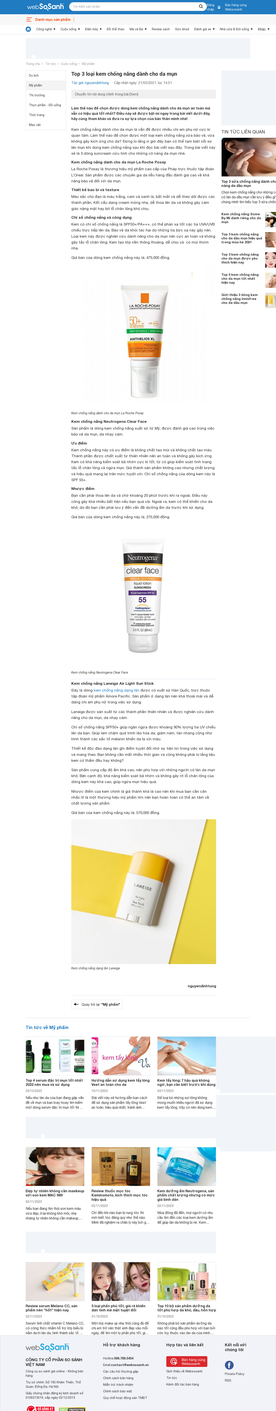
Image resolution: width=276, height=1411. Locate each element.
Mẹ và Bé (136, 29)
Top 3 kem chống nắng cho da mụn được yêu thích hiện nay (240, 258)
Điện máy (91, 29)
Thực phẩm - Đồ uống (45, 105)
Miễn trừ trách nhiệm (118, 1384)
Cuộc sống (68, 29)
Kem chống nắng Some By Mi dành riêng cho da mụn (241, 218)
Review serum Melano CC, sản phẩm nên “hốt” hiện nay (51, 1308)
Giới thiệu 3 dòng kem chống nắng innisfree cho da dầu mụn (239, 299)
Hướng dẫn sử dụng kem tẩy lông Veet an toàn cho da (120, 1082)
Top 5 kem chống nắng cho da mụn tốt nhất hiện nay (240, 278)
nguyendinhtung (202, 986)
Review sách (161, 29)
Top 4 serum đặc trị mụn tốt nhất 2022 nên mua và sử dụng (54, 1082)
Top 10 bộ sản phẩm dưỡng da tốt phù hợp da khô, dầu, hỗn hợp (186, 1308)
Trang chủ (33, 64)
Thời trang (36, 115)
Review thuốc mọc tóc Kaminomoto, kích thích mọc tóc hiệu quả (119, 1195)
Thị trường (37, 95)
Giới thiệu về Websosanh (184, 1371)
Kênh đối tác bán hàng (182, 1384)
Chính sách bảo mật (117, 1391)
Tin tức (50, 64)
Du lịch (34, 75)
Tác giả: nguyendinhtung (90, 83)
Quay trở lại (101, 1004)
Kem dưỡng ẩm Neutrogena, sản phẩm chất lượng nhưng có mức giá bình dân (186, 1195)
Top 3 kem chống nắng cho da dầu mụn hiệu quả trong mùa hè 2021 (241, 238)
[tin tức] (28, 29)
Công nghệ (44, 29)
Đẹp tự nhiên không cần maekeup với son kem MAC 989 (55, 1193)
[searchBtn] (201, 6)
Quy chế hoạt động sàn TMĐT (125, 1398)
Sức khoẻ (182, 29)
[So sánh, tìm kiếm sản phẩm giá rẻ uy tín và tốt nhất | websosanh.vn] (45, 7)
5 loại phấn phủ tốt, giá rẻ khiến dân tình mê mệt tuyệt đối (118, 1308)
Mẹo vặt (35, 125)
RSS (228, 1380)
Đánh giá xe (202, 29)
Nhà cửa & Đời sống (234, 29)
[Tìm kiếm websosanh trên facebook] (229, 1365)
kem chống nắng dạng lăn (116, 690)
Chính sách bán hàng (118, 1378)
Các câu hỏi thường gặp (120, 1371)
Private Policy (234, 1374)
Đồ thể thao (115, 29)
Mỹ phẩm (88, 64)
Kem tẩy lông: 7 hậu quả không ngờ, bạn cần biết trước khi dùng (186, 1082)
